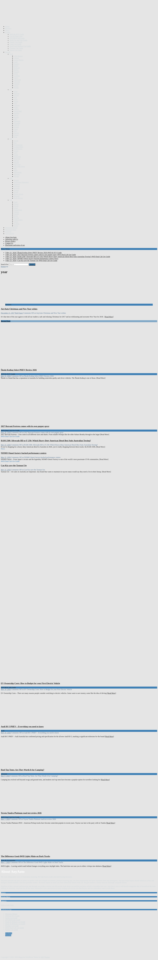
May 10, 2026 (6, 733)
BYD (16, 74)
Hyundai (17, 123)
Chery (16, 78)
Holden (16, 113)
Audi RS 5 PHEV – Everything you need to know (22, 726)
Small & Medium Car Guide (15, 922)
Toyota (16, 218)
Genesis (17, 105)
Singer (16, 204)
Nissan (16, 176)
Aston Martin (18, 60)
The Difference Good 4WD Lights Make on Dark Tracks (25, 856)
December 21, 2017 (8, 313)
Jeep (15, 137)
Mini (15, 170)
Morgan (17, 174)
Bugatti (16, 72)
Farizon (16, 93)
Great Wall (18, 111)
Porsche (17, 188)
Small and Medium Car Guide (20, 46)
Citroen (16, 84)
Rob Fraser (19, 313)
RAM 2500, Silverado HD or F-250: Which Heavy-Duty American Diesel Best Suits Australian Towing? (46, 440)
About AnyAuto (11, 237)
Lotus (16, 155)
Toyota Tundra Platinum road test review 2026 (21, 813)
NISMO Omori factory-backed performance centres (23, 453)
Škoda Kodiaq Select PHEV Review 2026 (19, 370)
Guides (7, 32)
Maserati (17, 159)
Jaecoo (16, 133)
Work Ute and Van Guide (18, 40)
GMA (16, 107)
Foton (16, 101)
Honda (16, 117)
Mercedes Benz (19, 166)
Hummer (17, 121)
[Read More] (108, 317)
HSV (16, 119)
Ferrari (16, 95)
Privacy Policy (10, 241)
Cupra (16, 86)
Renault (17, 196)
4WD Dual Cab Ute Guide (14, 928)
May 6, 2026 (5, 776)
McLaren (17, 164)
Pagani (16, 180)
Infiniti (16, 127)
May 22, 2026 (6, 457)
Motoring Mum (10, 230)
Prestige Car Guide (16, 48)
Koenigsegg (18, 145)
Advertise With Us (5, 896)
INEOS (16, 125)
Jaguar (16, 135)
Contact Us (9, 243)
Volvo (16, 222)
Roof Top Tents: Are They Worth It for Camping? (22, 770)
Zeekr (16, 226)
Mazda (16, 163)
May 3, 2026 (5, 819)
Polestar (17, 186)
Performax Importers (21, 182)
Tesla (16, 216)
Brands (7, 52)
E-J (11, 90)
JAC (15, 131)
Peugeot (17, 184)
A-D (11, 54)
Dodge (16, 88)
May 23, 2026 (6, 445)
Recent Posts (5, 321)
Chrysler (17, 82)
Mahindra (17, 157)
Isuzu (16, 129)
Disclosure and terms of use (15, 245)
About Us (3, 892)
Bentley (17, 64)
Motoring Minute (11, 228)
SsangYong (18, 210)
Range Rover (18, 194)
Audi (16, 62)
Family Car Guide (16, 42)
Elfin (16, 91)
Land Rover (18, 149)
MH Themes (45, 957)
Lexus (16, 151)
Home (7, 26)
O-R (11, 178)
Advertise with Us (11, 239)
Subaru (16, 212)
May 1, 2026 (5, 862)
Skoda (16, 206)
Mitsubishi (17, 172)
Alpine (16, 58)
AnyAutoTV (9, 234)
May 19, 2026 (6, 689)
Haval (16, 115)
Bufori (16, 70)
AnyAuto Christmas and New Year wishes (19, 309)
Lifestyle (8, 232)
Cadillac (17, 76)
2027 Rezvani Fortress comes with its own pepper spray (25, 426)
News (7, 30)
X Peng (16, 224)
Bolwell (17, 68)
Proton (16, 190)
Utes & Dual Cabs (16, 36)
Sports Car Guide (16, 50)
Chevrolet (17, 80)
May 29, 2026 (6, 432)
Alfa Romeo (18, 56)
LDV (16, 153)
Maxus (16, 161)
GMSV (16, 109)
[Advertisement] (41, 18)
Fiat (15, 97)
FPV (15, 103)
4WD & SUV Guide (17, 34)
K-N (11, 139)
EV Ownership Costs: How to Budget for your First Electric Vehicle (30, 683)
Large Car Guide (15, 44)
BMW (16, 66)
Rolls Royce (18, 198)
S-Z (11, 200)
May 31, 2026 (6, 376)
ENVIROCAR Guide (17, 38)
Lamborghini (18, 147)
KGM (16, 141)
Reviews (8, 28)
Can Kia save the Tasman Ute (14, 465)
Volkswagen (18, 220)
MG (15, 168)
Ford (15, 99)
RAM (16, 192)
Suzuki (16, 214)
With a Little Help (7, 905)
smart (16, 208)
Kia (15, 143)
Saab (15, 202)
